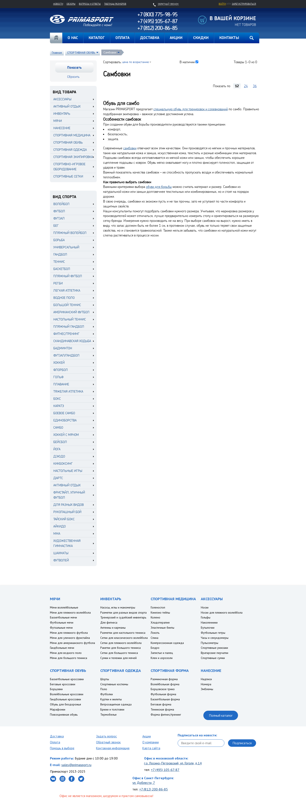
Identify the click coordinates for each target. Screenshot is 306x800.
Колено (155, 617)
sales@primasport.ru (76, 765)
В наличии (187, 61)
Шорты (104, 679)
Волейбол (61, 204)
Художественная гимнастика (67, 543)
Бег (56, 226)
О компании (150, 742)
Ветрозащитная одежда (116, 704)
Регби (58, 283)
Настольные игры (67, 471)
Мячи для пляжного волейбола (70, 612)
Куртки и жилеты (111, 699)
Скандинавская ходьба (72, 341)
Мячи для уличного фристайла (70, 638)
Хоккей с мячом (66, 435)
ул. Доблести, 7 (143, 782)
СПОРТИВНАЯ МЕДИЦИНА (71, 135)
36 (255, 86)
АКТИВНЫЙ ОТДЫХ (67, 106)
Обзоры (71, 3)
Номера (206, 684)
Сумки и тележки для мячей (118, 658)
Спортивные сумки (213, 658)
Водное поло (64, 298)
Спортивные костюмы (114, 684)
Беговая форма (161, 704)
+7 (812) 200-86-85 (153, 789)
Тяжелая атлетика (68, 391)
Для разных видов (68, 505)
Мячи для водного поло (66, 653)
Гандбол (60, 254)
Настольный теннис (69, 319)
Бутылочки (207, 627)
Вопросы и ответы (90, 3)
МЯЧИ (57, 121)
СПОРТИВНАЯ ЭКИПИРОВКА (73, 157)
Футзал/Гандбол (66, 355)
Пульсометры (209, 643)
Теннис (59, 262)
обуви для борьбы (159, 187)
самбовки (129, 148)
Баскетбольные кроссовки (67, 679)
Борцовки (56, 689)
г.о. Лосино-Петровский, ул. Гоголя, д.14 (173, 763)
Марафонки (57, 709)
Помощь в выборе (62, 748)
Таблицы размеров (115, 3)
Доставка (57, 736)
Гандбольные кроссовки (65, 699)
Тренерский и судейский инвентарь (123, 617)
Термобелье (108, 714)
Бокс (57, 399)
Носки (204, 607)
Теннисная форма (162, 709)
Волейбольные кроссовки (66, 694)
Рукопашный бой (67, 512)
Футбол (59, 211)
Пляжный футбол (67, 276)
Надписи (206, 679)
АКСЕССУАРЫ (62, 99)
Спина (154, 638)
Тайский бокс (64, 519)
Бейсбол (60, 442)
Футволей (61, 560)
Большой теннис (67, 305)
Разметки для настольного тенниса (122, 633)
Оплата (55, 742)
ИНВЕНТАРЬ (61, 114)
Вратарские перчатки (214, 653)
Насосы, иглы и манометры (117, 607)
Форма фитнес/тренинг (166, 714)
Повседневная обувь (64, 714)
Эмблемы (207, 689)
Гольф (58, 377)
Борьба (59, 240)
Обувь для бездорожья (65, 704)
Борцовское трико (163, 689)
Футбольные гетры (213, 633)
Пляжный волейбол (69, 233)
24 (246, 86)
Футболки (106, 694)
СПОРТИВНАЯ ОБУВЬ (81, 53)
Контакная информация (112, 748)
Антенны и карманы (113, 627)
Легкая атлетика (66, 290)
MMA (56, 533)
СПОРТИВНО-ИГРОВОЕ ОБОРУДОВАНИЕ (69, 166)
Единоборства (64, 420)
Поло (103, 689)
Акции (146, 736)
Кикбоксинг (63, 464)
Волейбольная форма (165, 684)
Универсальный (66, 247)
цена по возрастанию (135, 62)
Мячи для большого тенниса (68, 658)
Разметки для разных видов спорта (123, 612)
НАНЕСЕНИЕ (61, 128)
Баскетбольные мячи (63, 617)
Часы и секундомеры (214, 638)
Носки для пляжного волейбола (221, 612)
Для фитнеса (108, 622)
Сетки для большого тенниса (119, 653)
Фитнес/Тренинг (66, 334)
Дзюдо (59, 456)
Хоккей (59, 363)
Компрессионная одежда (167, 643)
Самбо (58, 427)
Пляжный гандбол (68, 326)
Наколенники (209, 622)
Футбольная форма (163, 694)
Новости (58, 3)
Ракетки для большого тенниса (120, 648)
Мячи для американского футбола (72, 643)
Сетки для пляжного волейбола (121, 643)
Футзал (59, 218)
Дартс (58, 478)
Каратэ (58, 406)
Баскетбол (61, 269)
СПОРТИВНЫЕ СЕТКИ (68, 176)
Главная (56, 38)
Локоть (155, 633)
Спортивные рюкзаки (214, 648)
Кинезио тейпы (160, 612)
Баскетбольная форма (165, 699)
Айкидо (59, 526)
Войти (222, 3)
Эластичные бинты (162, 627)
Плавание (61, 384)
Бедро (155, 648)
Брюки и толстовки (112, 709)
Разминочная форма (164, 679)
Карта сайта (151, 748)
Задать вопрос (106, 736)
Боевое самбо (64, 413)
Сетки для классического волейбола (124, 638)
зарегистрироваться (244, 3)
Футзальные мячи (61, 627)
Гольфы (205, 617)
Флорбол (60, 370)
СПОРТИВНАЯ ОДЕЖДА (70, 150)
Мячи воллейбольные (64, 607)
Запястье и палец (162, 653)
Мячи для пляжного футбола (69, 633)
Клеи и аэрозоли (162, 658)
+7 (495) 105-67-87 (165, 770)
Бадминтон (62, 348)
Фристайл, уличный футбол (69, 494)
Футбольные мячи (61, 622)
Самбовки (109, 52)
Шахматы (60, 553)
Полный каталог (220, 715)
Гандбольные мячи (62, 648)
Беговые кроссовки (62, 684)
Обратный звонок (108, 742)
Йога (56, 449)
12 (237, 86)
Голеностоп (158, 607)
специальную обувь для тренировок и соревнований (190, 109)
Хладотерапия (160, 622)
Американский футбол (71, 312)
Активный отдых (67, 485)
